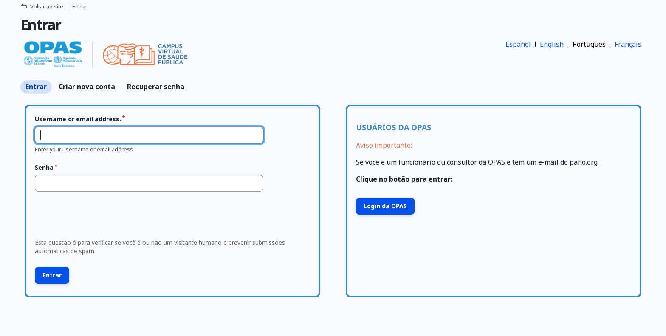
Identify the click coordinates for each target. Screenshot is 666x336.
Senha (44, 167)
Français (628, 44)
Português (589, 44)
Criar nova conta (87, 86)
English (552, 44)
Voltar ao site (46, 6)
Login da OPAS (385, 206)
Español (518, 44)
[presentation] (96, 217)
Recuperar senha (155, 86)
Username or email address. (78, 119)
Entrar (36, 86)
